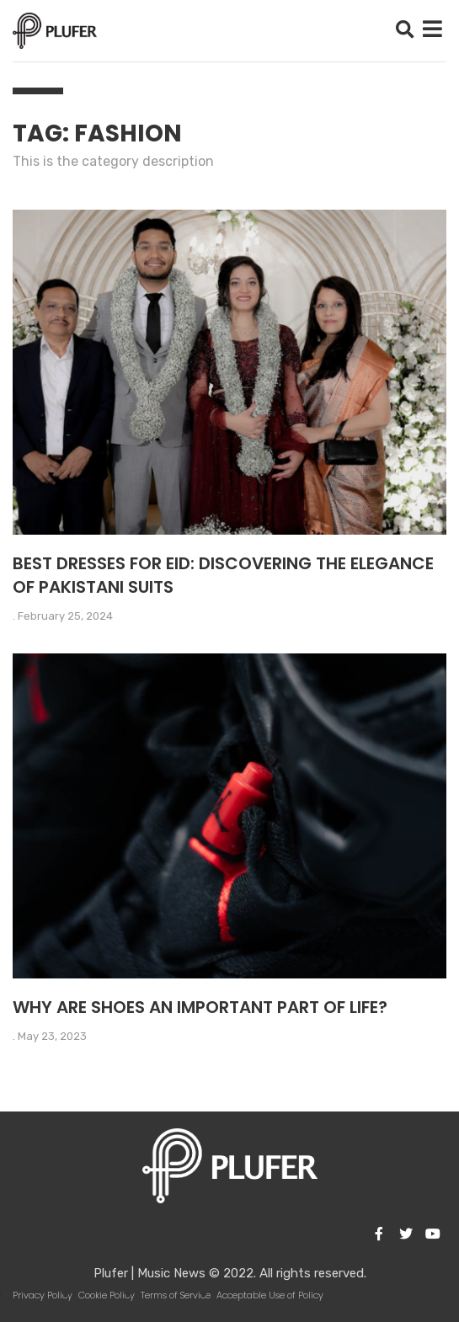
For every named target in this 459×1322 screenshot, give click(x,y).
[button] (405, 31)
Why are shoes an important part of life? (200, 1007)
